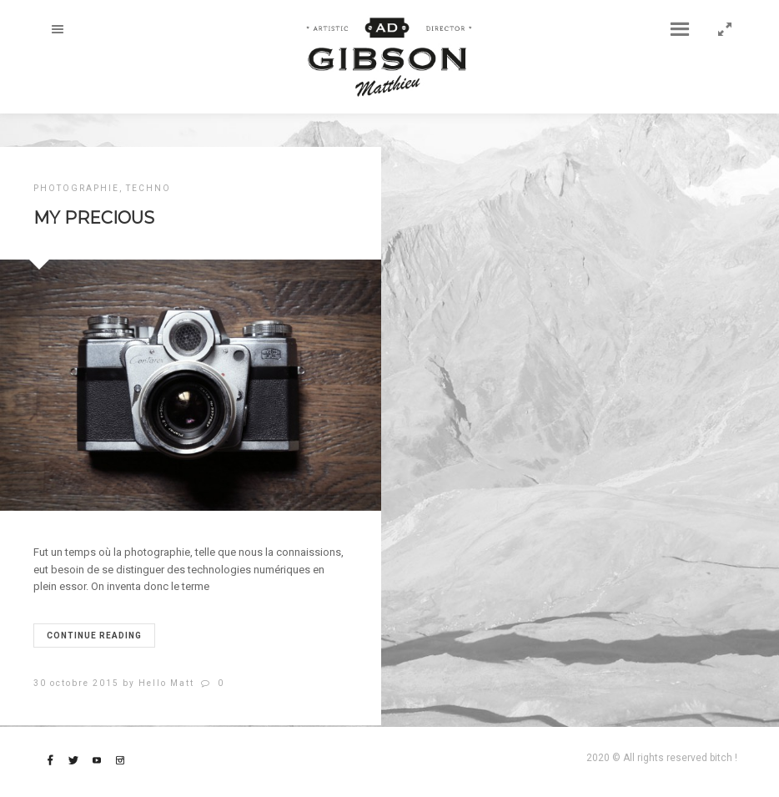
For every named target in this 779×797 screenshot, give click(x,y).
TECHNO (148, 188)
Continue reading (94, 635)
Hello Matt (166, 683)
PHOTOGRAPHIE (76, 188)
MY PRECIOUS (93, 218)
